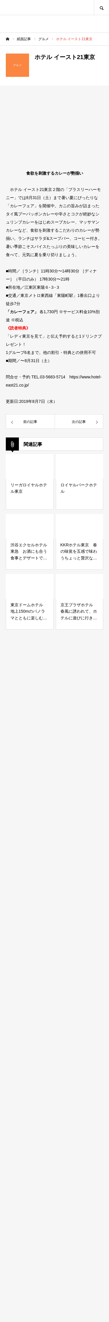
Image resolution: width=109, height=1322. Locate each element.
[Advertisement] (54, 1057)
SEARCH (101, 7)
